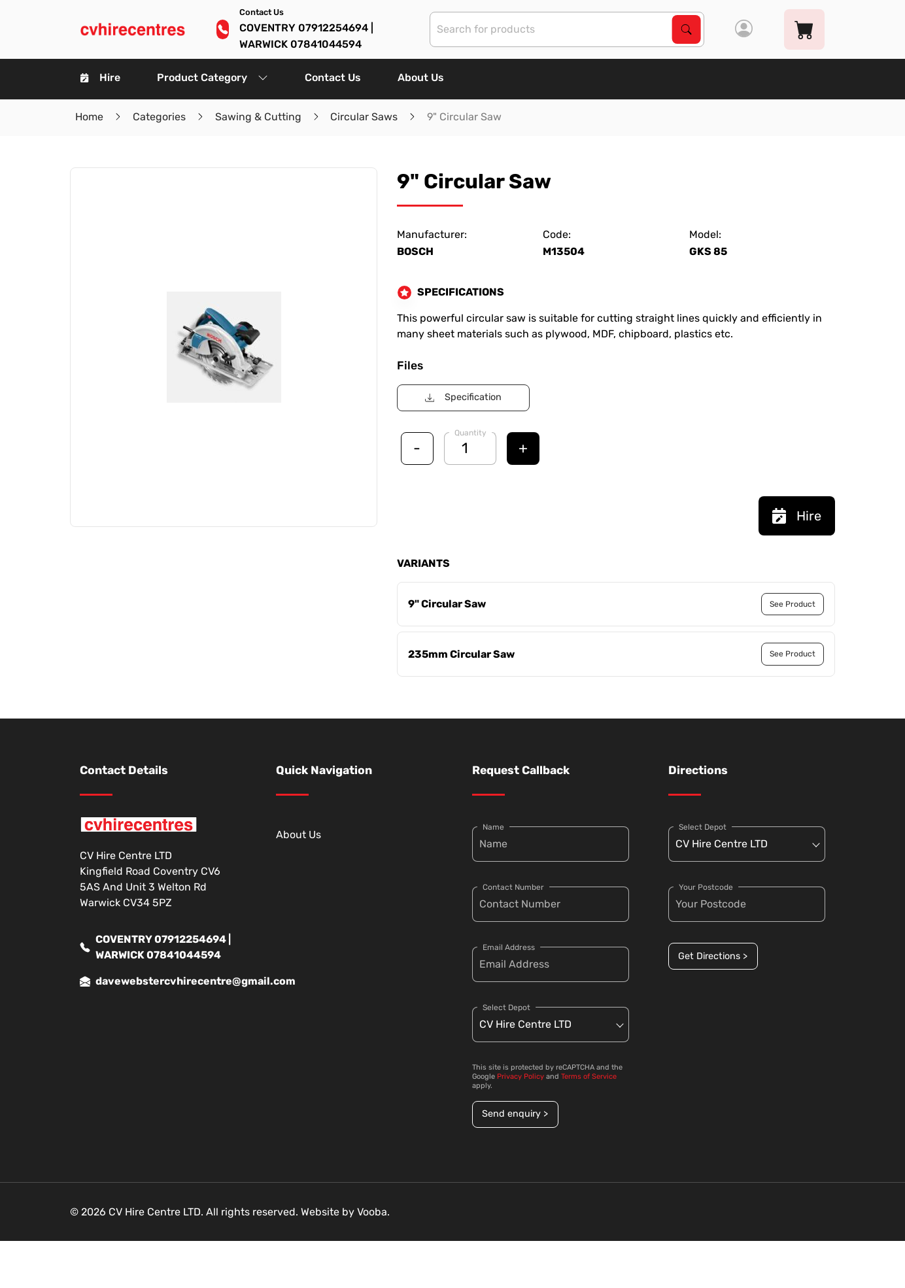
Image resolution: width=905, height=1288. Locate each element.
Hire (100, 77)
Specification (463, 397)
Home (89, 116)
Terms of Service (589, 1076)
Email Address (509, 947)
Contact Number (513, 887)
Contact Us (333, 77)
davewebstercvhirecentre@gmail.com (158, 981)
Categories (159, 116)
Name (493, 827)
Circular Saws (364, 116)
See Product (792, 604)
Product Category (212, 77)
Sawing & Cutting (258, 116)
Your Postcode (706, 887)
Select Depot (506, 1007)
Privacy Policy (520, 1076)
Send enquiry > (515, 1113)
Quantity (470, 432)
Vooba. (373, 1212)
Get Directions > (712, 956)
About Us (421, 77)
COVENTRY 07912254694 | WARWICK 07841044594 (155, 947)
